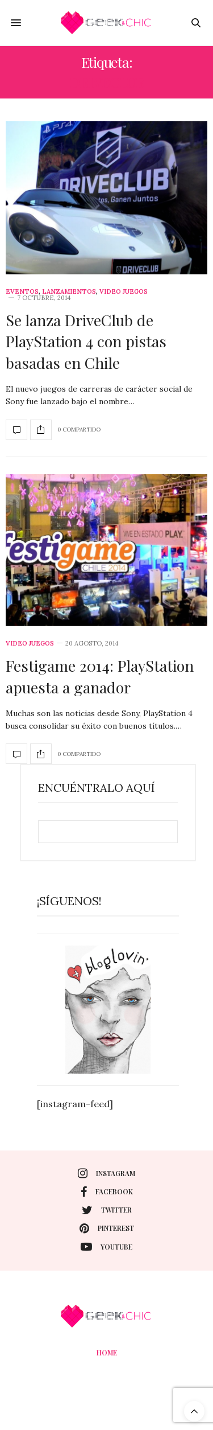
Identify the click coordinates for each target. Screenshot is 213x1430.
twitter (107, 1210)
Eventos (22, 292)
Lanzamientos (69, 292)
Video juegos (123, 292)
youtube (106, 1246)
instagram (106, 1173)
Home (107, 1352)
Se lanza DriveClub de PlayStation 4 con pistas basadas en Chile (86, 341)
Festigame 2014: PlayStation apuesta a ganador (100, 676)
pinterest (107, 1228)
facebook (107, 1192)
